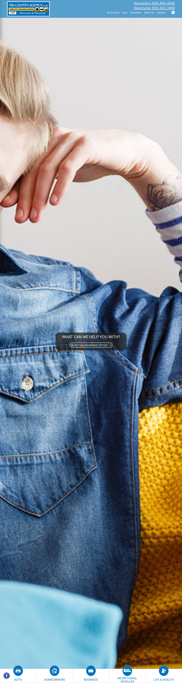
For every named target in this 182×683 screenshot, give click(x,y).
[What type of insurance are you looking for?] (91, 345)
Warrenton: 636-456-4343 (154, 3)
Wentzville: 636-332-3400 (154, 8)
